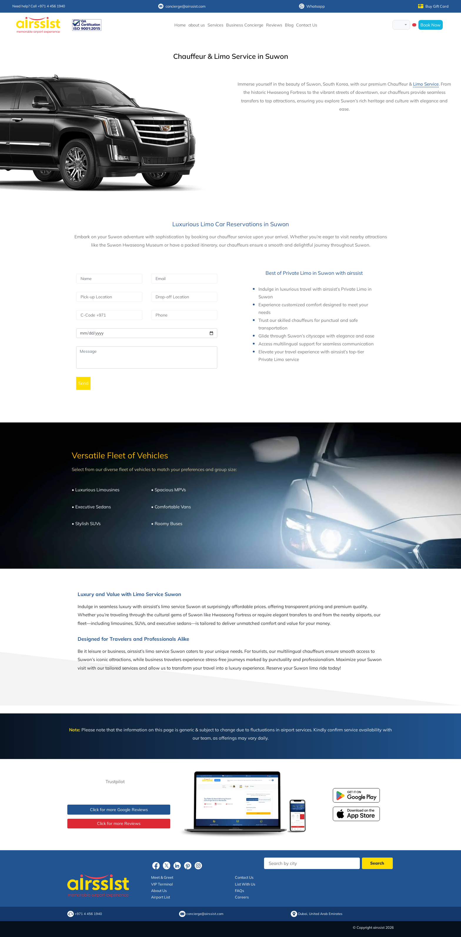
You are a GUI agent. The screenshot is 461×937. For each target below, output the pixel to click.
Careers (242, 897)
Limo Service (426, 84)
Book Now (430, 25)
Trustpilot (115, 781)
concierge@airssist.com (182, 6)
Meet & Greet (162, 877)
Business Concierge (244, 25)
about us (196, 25)
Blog (289, 25)
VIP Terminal (162, 884)
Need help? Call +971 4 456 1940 (38, 6)
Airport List (160, 897)
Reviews (274, 25)
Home (180, 25)
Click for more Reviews (119, 823)
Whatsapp (312, 6)
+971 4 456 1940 (88, 914)
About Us (159, 890)
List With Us (245, 884)
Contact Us (306, 25)
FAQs (239, 890)
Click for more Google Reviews (119, 809)
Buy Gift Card (433, 6)
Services (215, 25)
